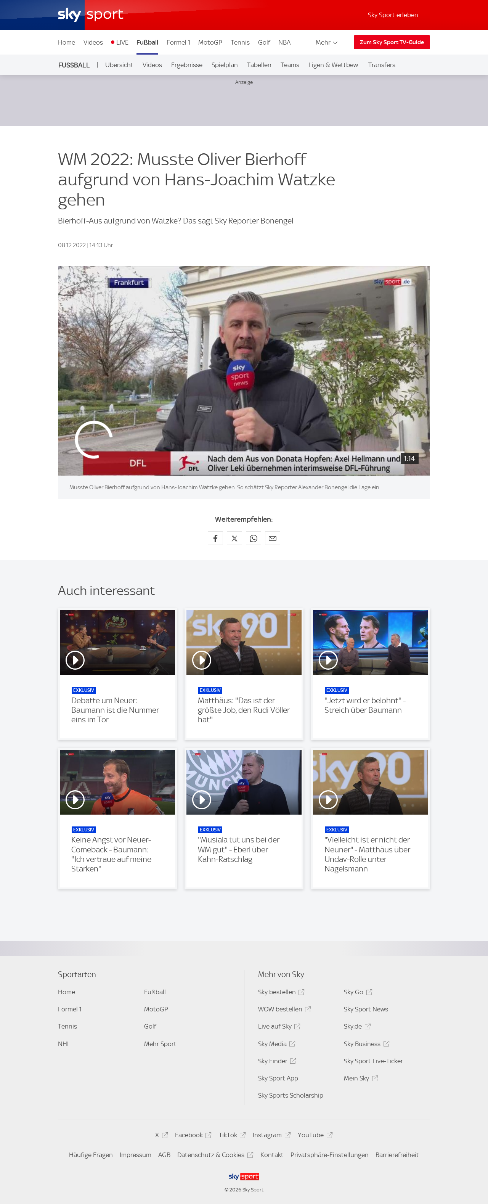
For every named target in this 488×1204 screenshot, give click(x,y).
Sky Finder (276, 1062)
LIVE (122, 42)
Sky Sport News (366, 1009)
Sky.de (356, 1027)
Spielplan (225, 65)
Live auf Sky (278, 1027)
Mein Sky (360, 1079)
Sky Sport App (278, 1078)
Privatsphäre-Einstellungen (330, 1155)
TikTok (231, 1136)
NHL (64, 1044)
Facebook (192, 1136)
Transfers (381, 65)
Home (66, 42)
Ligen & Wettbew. (333, 65)
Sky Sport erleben (393, 15)
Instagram (270, 1136)
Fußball (147, 42)
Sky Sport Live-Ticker (373, 1061)
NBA (284, 42)
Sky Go (357, 993)
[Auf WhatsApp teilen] (253, 538)
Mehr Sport (160, 1044)
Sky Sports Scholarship (290, 1095)
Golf (264, 42)
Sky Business (365, 1045)
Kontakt (272, 1155)
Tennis (240, 42)
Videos (93, 42)
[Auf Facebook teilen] (215, 538)
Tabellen (259, 65)
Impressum (135, 1155)
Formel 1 (178, 42)
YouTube (314, 1136)
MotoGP (210, 42)
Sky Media (275, 1045)
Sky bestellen (280, 993)
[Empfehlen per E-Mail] (272, 538)
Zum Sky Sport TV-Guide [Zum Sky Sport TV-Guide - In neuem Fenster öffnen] (392, 42)
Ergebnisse (186, 65)
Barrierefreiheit (397, 1155)
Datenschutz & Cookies (214, 1156)
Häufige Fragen (91, 1155)
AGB (164, 1155)
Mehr (327, 42)
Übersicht (119, 65)
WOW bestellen (283, 1010)
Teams (290, 65)
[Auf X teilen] (234, 538)
